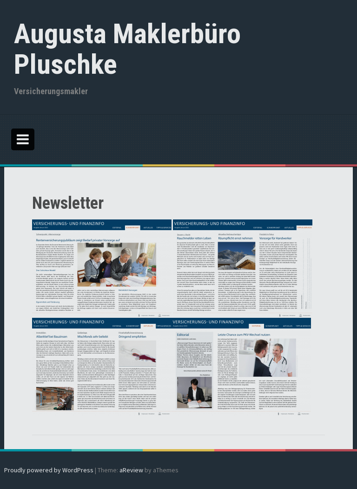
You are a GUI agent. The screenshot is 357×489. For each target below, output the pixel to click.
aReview (131, 470)
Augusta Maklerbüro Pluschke (127, 49)
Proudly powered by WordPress (48, 470)
